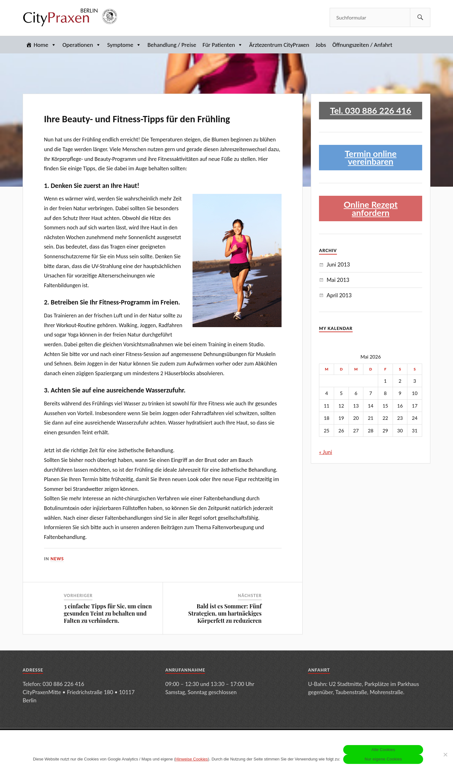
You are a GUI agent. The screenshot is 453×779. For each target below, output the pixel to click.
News (57, 558)
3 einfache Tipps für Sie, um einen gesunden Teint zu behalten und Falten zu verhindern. (108, 613)
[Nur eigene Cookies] (445, 754)
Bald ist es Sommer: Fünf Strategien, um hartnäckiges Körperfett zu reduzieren (224, 613)
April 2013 (339, 295)
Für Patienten (223, 44)
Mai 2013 (338, 280)
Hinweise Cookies (192, 759)
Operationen (82, 44)
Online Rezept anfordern (371, 208)
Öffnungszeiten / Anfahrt (362, 44)
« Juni (325, 452)
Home (45, 44)
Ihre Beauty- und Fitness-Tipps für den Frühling (137, 119)
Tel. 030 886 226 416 (370, 110)
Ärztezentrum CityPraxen (279, 44)
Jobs (321, 44)
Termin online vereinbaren (371, 157)
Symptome (124, 44)
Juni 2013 (338, 264)
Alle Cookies (383, 749)
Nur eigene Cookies (383, 759)
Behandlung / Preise (172, 44)
